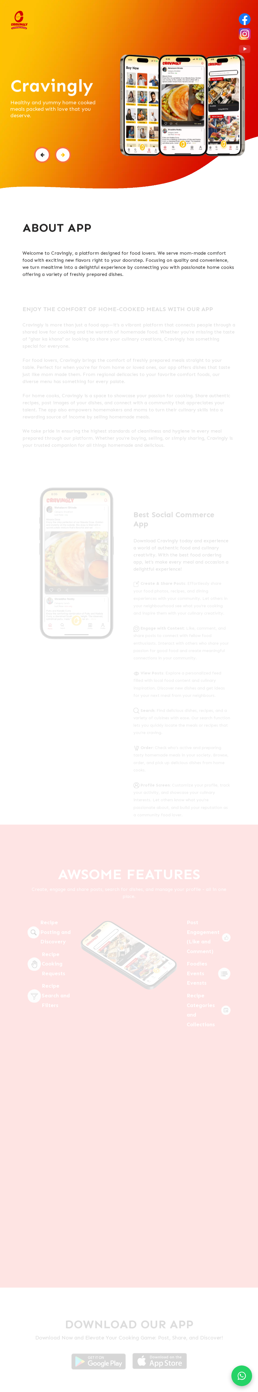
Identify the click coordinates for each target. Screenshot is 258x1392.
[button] (42, 156)
